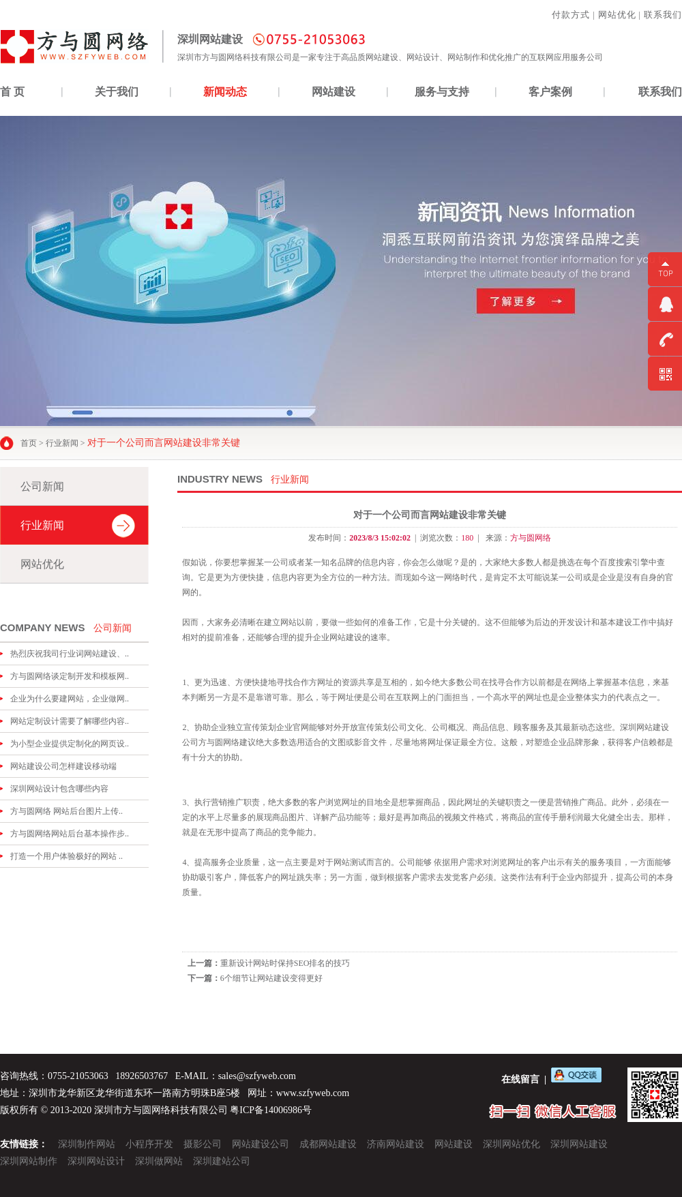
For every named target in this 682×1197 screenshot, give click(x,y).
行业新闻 (62, 443)
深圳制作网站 (86, 1144)
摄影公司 (202, 1144)
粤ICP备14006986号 (271, 1110)
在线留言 (520, 1079)
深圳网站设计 (96, 1161)
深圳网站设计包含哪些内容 (59, 788)
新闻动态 (225, 91)
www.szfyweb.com (312, 1093)
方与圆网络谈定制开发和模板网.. (69, 676)
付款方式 (571, 15)
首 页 (12, 91)
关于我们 (116, 91)
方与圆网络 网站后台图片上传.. (66, 811)
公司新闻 (42, 486)
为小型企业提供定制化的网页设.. (69, 743)
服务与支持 (442, 91)
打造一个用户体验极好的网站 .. (66, 856)
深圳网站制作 (28, 1161)
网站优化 (617, 15)
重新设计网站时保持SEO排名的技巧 (285, 963)
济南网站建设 (395, 1144)
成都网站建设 (328, 1144)
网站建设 (333, 91)
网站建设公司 (260, 1144)
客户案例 (550, 91)
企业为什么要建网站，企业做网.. (69, 698)
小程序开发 (149, 1144)
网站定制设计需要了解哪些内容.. (69, 721)
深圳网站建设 (579, 1144)
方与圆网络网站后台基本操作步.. (69, 833)
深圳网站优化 (511, 1144)
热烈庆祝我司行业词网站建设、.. (69, 653)
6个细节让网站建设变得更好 (271, 978)
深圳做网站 (159, 1161)
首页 (28, 443)
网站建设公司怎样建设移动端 (63, 766)
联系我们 (663, 15)
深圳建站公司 (221, 1161)
